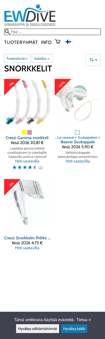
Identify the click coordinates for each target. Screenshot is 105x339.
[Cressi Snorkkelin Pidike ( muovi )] (27, 216)
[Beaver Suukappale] (78, 127)
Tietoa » (83, 319)
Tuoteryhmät (21, 42)
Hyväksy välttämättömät (37, 328)
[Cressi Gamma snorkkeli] (27, 127)
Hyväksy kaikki (74, 328)
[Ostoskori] (60, 42)
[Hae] (52, 32)
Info (46, 42)
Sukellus (41, 58)
